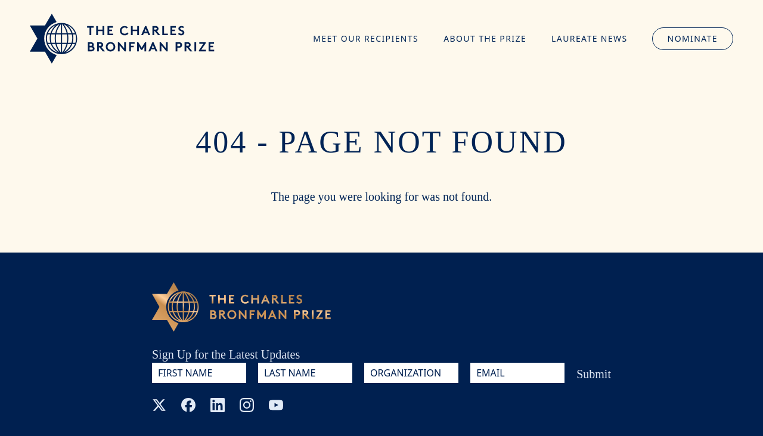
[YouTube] (276, 405)
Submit (593, 374)
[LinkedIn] (217, 405)
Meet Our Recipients (365, 38)
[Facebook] (188, 405)
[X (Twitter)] (159, 405)
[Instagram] (247, 405)
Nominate (693, 38)
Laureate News (589, 38)
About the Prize (484, 38)
